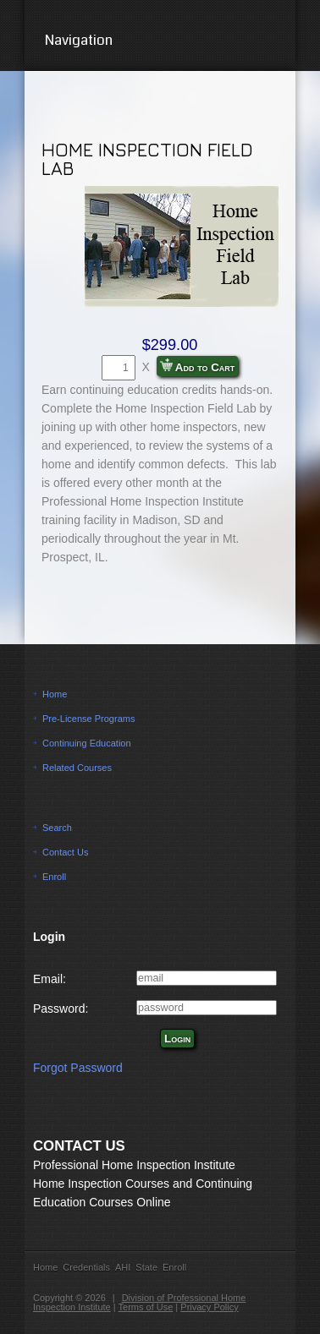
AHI (122, 1267)
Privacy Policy (209, 1307)
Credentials (86, 1267)
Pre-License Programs (88, 718)
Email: (49, 979)
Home (54, 694)
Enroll (54, 877)
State (146, 1267)
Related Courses (77, 768)
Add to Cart (197, 366)
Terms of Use (146, 1307)
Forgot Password (78, 1067)
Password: (60, 1008)
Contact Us (65, 852)
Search (57, 828)
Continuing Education (86, 743)
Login (177, 1038)
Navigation (160, 40)
